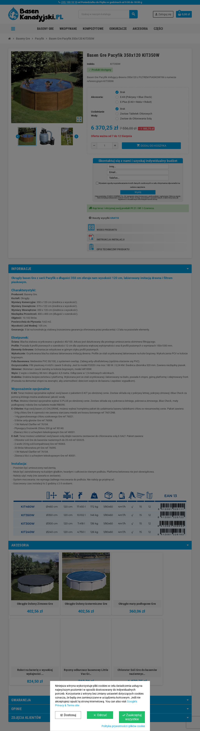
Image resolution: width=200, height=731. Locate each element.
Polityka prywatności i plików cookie (123, 726)
